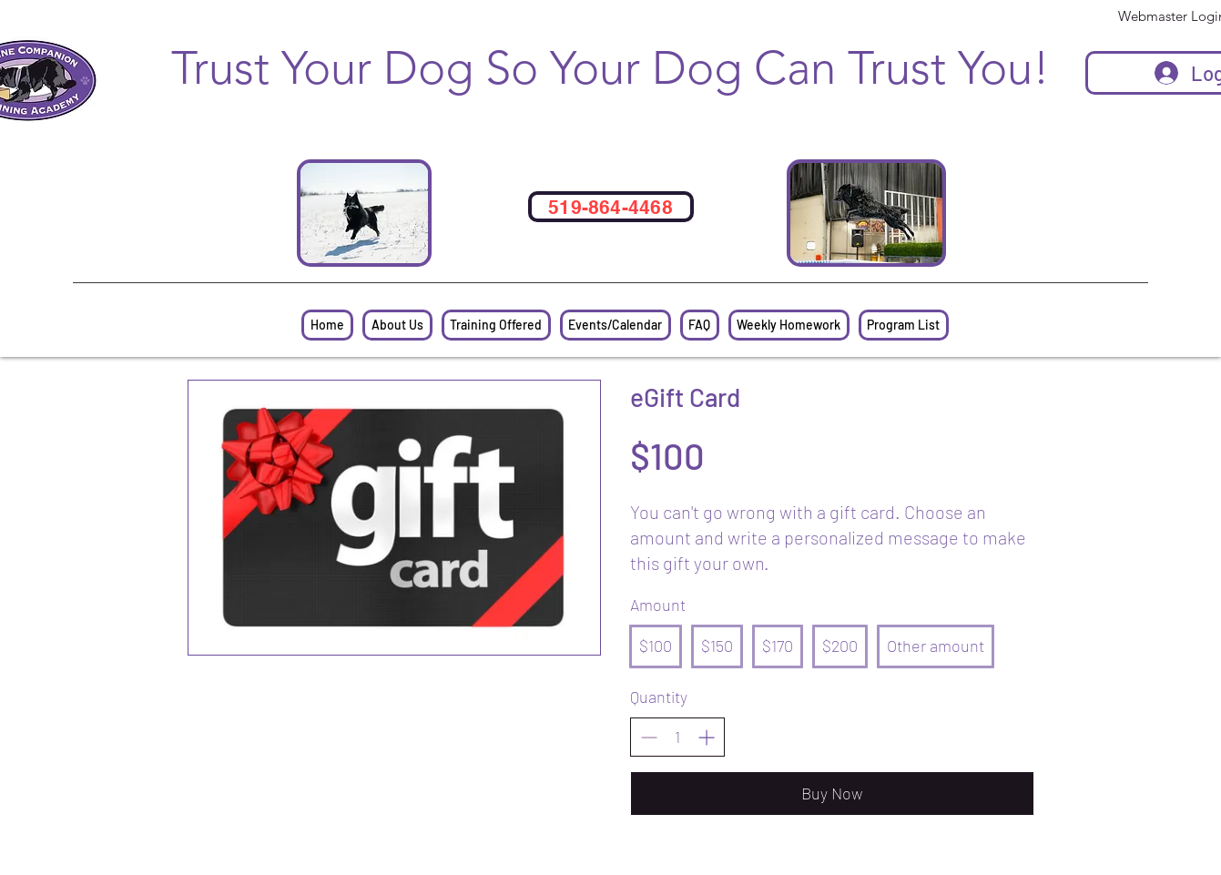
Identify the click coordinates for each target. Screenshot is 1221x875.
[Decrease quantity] (648, 737)
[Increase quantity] (706, 737)
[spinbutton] (677, 737)
